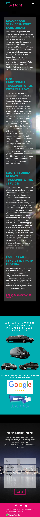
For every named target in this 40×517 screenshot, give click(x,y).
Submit (20, 492)
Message (20, 480)
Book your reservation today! (19, 296)
